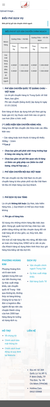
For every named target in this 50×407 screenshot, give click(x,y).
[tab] (25, 23)
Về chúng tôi (11, 335)
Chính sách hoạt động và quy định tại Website (13, 352)
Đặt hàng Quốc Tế (38, 281)
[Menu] (3, 4)
